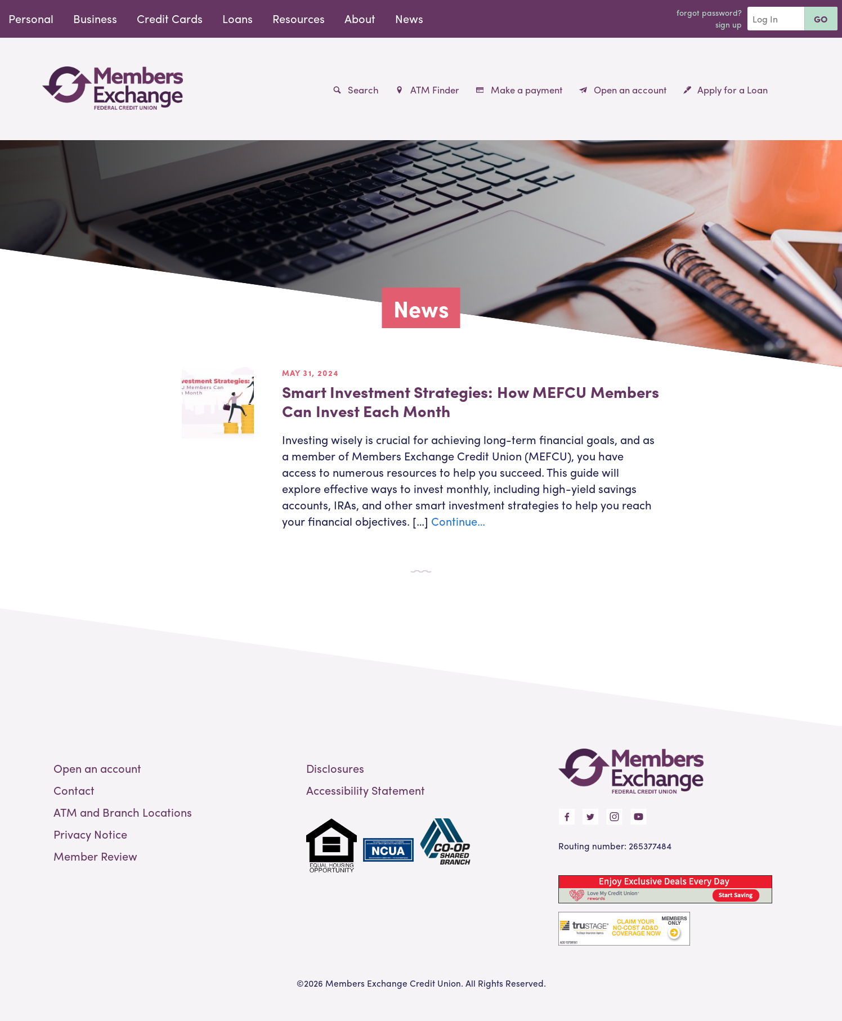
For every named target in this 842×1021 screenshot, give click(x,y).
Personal (30, 18)
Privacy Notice (90, 834)
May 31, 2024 (310, 372)
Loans (237, 18)
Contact (74, 790)
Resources (298, 18)
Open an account (622, 89)
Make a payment (519, 89)
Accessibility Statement (365, 790)
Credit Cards (170, 18)
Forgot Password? (709, 12)
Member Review (95, 856)
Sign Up (728, 24)
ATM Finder (427, 89)
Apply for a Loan (725, 89)
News (409, 18)
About (359, 18)
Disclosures (335, 768)
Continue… (458, 521)
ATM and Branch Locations (122, 812)
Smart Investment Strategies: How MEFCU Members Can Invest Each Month (470, 401)
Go (821, 18)
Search (356, 89)
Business (95, 18)
